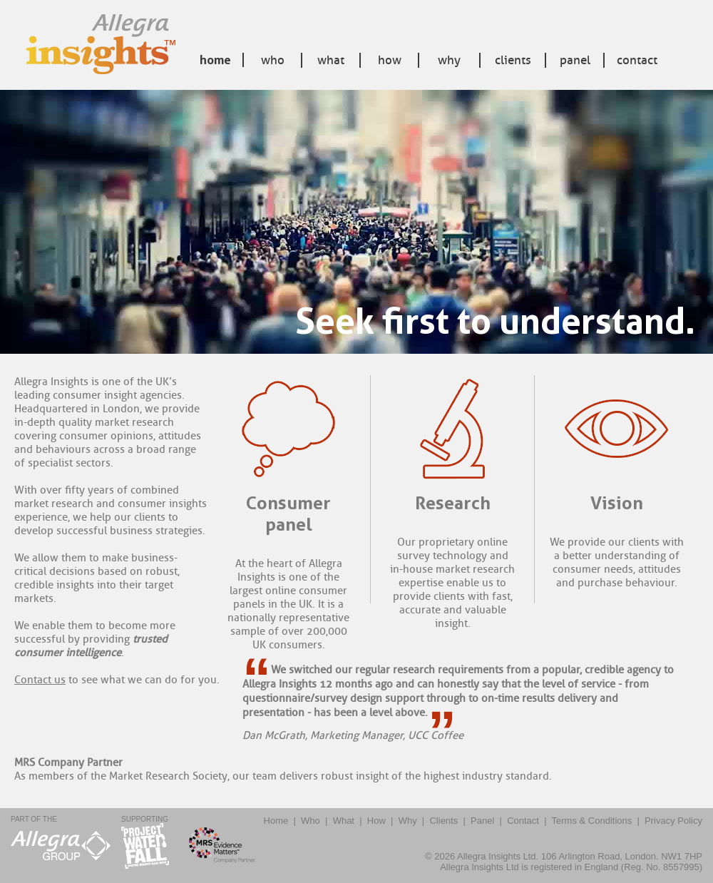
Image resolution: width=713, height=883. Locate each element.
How (389, 60)
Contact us (40, 680)
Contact (637, 60)
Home (215, 60)
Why (449, 60)
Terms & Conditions (592, 820)
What (330, 60)
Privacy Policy (673, 820)
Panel (575, 60)
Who (272, 60)
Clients (513, 60)
